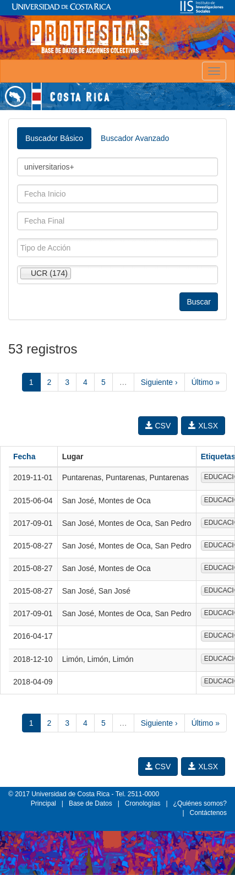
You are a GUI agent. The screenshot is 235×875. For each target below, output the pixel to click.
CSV (158, 425)
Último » (206, 382)
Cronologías (143, 803)
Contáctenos (208, 813)
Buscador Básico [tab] (54, 138)
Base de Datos (90, 803)
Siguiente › (159, 382)
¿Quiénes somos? (200, 803)
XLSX (203, 425)
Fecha (24, 456)
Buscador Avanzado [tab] (135, 138)
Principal (43, 803)
